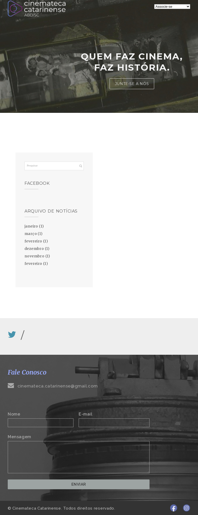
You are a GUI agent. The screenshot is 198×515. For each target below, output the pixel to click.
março (30, 233)
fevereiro (33, 241)
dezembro (34, 248)
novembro (34, 256)
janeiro (31, 226)
